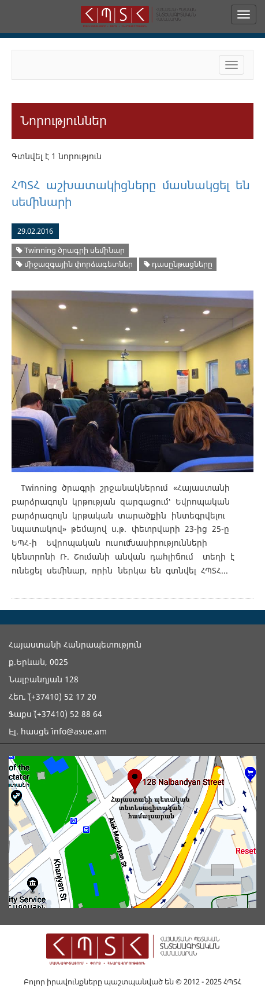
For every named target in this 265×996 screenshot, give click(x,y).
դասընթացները (178, 264)
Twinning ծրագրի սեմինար (70, 250)
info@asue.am (79, 731)
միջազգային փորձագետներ (74, 264)
